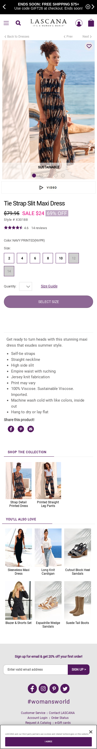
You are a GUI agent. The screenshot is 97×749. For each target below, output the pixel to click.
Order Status (60, 718)
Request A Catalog (38, 723)
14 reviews (39, 228)
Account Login (37, 718)
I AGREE (49, 741)
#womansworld (48, 701)
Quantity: (10, 286)
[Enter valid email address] (36, 669)
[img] (13, 227)
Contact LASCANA (62, 713)
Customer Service (33, 713)
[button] (89, 46)
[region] (48, 737)
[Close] (90, 732)
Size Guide (49, 286)
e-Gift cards (63, 723)
